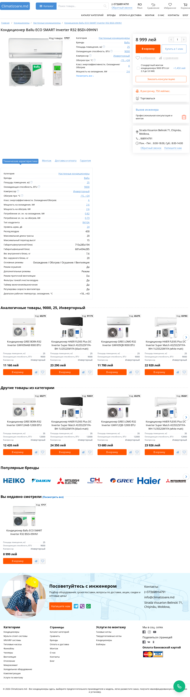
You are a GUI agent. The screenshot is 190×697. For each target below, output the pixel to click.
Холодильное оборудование (18, 669)
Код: (40, 316)
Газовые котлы (103, 631)
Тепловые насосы (13, 644)
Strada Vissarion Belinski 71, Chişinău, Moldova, (158, 132)
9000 (127, 51)
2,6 (128, 71)
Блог (185, 15)
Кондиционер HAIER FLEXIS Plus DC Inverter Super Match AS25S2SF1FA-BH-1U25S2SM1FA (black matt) (71, 345)
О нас (161, 15)
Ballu (127, 42)
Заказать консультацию (161, 79)
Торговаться (145, 98)
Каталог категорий (92, 15)
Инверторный (121, 55)
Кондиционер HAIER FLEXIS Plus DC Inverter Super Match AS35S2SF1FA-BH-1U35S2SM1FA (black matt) (71, 425)
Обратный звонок (122, 7)
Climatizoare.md (14, 6)
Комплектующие (12, 673)
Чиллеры (8, 652)
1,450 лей (179, 68)
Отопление (9, 661)
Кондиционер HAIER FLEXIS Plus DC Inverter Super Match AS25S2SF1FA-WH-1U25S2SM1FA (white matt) (166, 345)
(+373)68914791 (120, 4)
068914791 (146, 138)
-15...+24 (125, 60)
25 (128, 47)
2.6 (88, 209)
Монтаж (149, 15)
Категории (12, 627)
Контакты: (151, 587)
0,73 (87, 218)
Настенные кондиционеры (114, 38)
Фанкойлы (9, 648)
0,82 (87, 213)
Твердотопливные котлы (109, 636)
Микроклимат (11, 665)
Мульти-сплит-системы (15, 636)
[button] (186, 337)
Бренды (111, 15)
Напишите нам (173, 148)
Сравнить (55, 636)
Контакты (173, 15)
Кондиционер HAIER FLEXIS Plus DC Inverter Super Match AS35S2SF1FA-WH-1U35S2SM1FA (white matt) (166, 425)
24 (88, 227)
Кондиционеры (11, 631)
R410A (86, 222)
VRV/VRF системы (12, 640)
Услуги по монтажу (13, 677)
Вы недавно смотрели (32, 496)
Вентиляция (10, 656)
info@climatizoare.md (159, 597)
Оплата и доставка (130, 15)
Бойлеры (100, 644)
